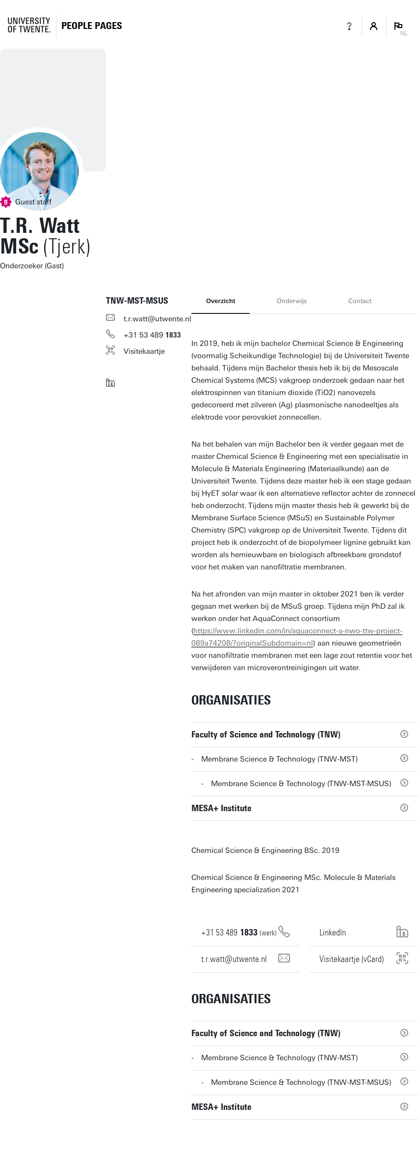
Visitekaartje (144, 351)
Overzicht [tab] (220, 301)
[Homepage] (91, 26)
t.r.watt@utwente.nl (157, 318)
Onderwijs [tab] (292, 301)
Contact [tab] (359, 301)
